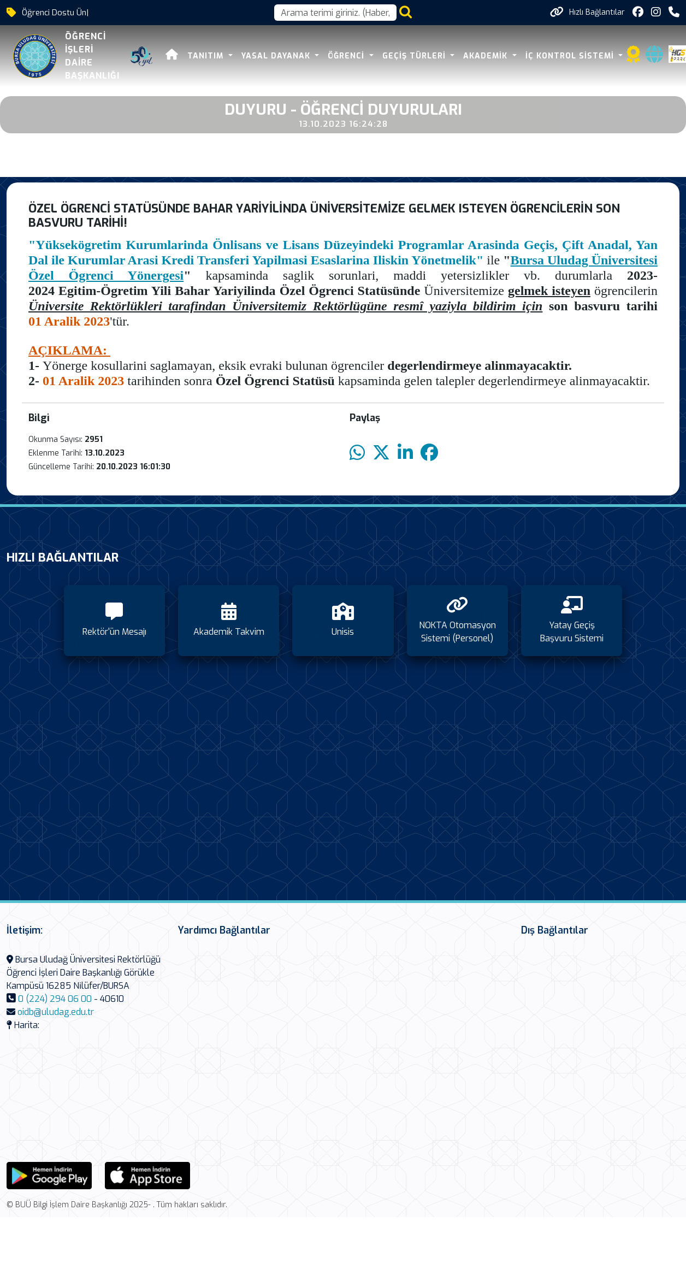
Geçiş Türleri (415, 56)
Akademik (486, 56)
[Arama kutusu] (335, 12)
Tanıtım (206, 56)
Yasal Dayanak (277, 56)
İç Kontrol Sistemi (571, 56)
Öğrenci (347, 56)
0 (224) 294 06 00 (55, 999)
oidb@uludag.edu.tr (55, 1012)
